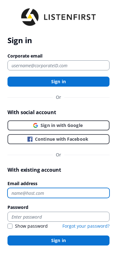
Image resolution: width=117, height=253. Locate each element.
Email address (22, 183)
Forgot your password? (86, 226)
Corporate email (24, 56)
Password (17, 207)
